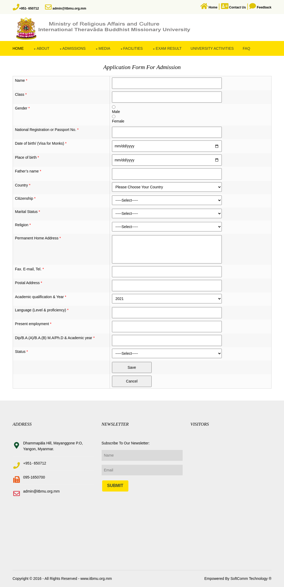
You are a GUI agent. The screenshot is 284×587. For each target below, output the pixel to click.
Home (18, 48)
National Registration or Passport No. (47, 130)
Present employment (33, 324)
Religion (23, 225)
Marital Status (27, 212)
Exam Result (169, 48)
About (43, 48)
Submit (115, 485)
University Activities (212, 48)
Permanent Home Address (38, 238)
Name (21, 80)
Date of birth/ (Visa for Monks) (41, 143)
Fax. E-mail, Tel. (29, 269)
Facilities (133, 48)
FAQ (246, 48)
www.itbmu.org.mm (95, 578)
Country (22, 185)
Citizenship (25, 198)
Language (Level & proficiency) (42, 310)
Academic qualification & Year (40, 297)
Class (21, 94)
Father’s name (28, 171)
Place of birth (27, 157)
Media (104, 48)
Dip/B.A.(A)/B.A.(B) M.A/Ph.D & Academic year (55, 338)
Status (21, 351)
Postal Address (28, 283)
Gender (22, 108)
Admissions (74, 48)
